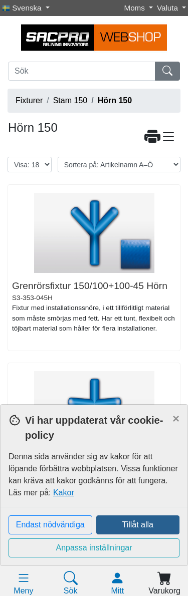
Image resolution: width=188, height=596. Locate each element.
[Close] (175, 419)
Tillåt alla (137, 524)
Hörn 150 (115, 100)
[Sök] (81, 71)
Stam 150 (70, 100)
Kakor (63, 492)
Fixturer (29, 100)
